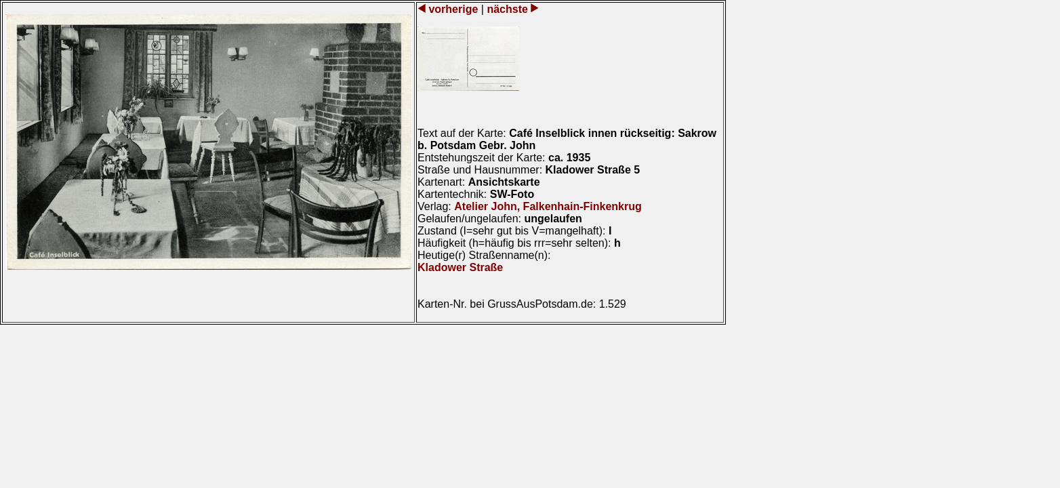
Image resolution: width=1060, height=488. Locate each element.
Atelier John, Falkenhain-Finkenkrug (548, 206)
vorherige (453, 9)
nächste (507, 9)
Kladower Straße (460, 267)
